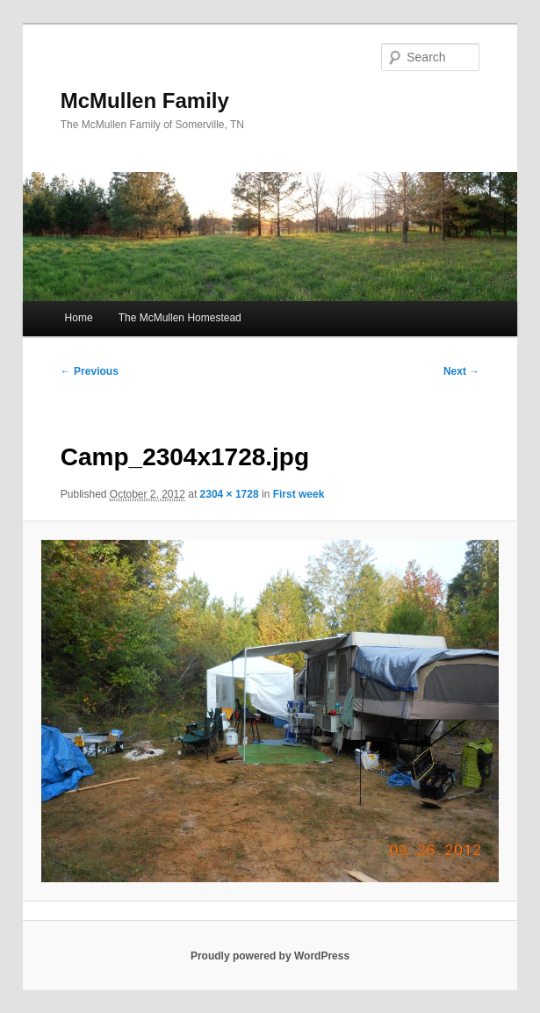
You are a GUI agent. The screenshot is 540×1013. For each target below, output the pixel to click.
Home (79, 318)
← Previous (90, 371)
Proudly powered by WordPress (270, 956)
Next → (461, 371)
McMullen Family (145, 100)
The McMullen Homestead (180, 318)
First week (299, 494)
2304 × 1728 (229, 494)
